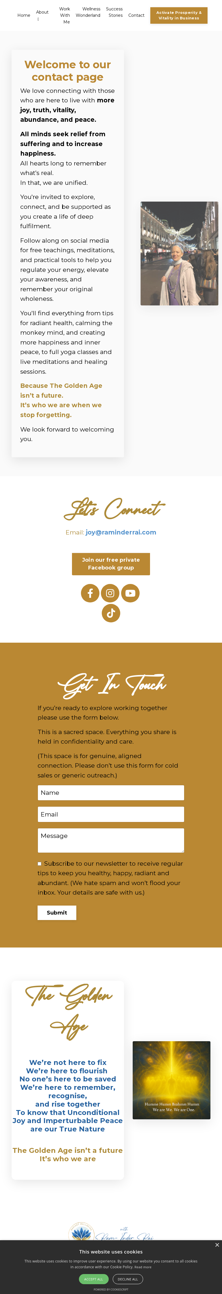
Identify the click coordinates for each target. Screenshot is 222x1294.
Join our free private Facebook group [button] (111, 564)
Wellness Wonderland (88, 12)
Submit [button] (57, 913)
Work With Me (64, 15)
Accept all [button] (93, 1279)
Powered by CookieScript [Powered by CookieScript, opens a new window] (111, 1289)
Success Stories (114, 12)
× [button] (217, 1245)
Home (23, 15)
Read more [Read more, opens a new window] (142, 1267)
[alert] (111, 1267)
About (42, 15)
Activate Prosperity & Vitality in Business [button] (178, 15)
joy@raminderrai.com (121, 532)
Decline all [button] (128, 1279)
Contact (136, 15)
